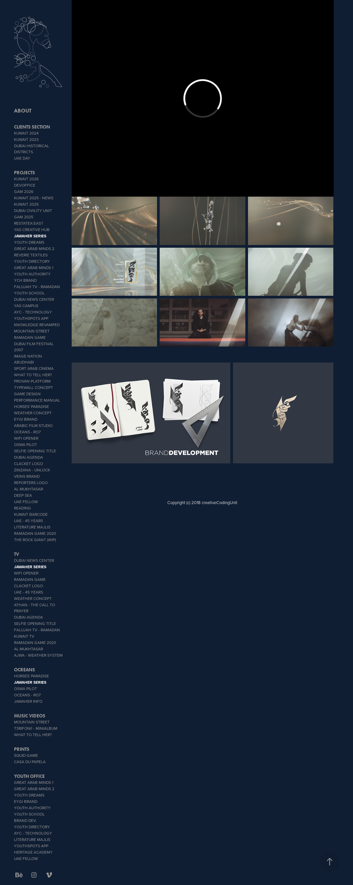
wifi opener (26, 438)
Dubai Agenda (28, 457)
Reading (22, 508)
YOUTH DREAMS (29, 242)
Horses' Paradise (31, 406)
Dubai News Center (34, 299)
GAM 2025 (23, 217)
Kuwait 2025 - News (33, 198)
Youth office (29, 776)
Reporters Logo (31, 482)
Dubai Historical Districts (31, 149)
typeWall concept (33, 387)
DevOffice (24, 185)
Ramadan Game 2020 (35, 533)
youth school (29, 293)
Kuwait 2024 (26, 133)
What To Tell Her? (33, 375)
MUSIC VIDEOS (29, 716)
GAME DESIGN (27, 394)
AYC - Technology (33, 312)
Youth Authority (32, 274)
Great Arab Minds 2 (34, 248)
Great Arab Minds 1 (33, 267)
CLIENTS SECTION (32, 127)
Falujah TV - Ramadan (37, 286)
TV (16, 554)
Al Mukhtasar (28, 489)
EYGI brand (25, 419)
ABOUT (22, 110)
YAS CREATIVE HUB (32, 229)
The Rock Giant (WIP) (35, 539)
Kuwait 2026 (26, 179)
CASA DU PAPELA (30, 761)
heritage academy (33, 852)
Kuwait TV (24, 636)
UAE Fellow (26, 501)
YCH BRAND (25, 280)
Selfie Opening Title (35, 451)
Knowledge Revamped (37, 324)
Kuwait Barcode (31, 514)
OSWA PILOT (25, 444)
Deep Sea (23, 495)
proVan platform (32, 381)
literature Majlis (32, 527)
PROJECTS (24, 173)
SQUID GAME (26, 755)
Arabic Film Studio (33, 425)
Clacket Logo (28, 463)
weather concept (33, 413)
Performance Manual (37, 400)
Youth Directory (32, 261)
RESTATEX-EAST (28, 223)
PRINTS (21, 749)
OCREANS (24, 670)
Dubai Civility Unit (33, 210)
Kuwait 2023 (26, 139)
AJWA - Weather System (38, 655)
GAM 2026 (23, 191)
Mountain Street (32, 331)
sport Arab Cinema (34, 368)
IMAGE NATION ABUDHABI (28, 359)
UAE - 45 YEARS (28, 520)
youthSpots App (31, 318)
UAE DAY (22, 158)
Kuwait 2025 (26, 204)
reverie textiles (31, 255)
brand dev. (25, 820)
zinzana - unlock (32, 470)
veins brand (27, 476)
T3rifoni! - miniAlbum (35, 728)
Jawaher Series (30, 236)
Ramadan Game (30, 337)
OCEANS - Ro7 (27, 432)
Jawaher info (28, 701)
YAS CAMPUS (26, 305)
